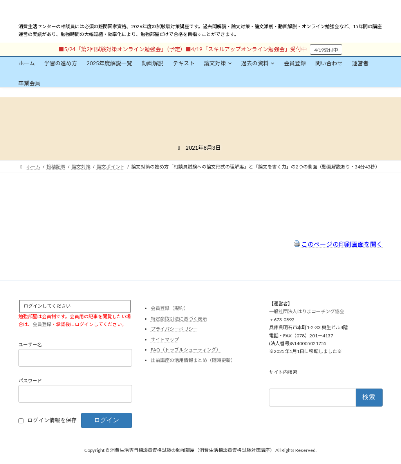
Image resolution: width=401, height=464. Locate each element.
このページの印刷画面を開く (338, 244)
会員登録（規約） (169, 308)
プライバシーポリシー (174, 329)
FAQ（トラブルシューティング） (186, 350)
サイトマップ (165, 339)
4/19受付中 (326, 50)
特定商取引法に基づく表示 (179, 319)
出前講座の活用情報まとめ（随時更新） (193, 360)
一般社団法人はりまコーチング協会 (306, 312)
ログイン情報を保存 (52, 420)
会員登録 (42, 324)
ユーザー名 (30, 345)
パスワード (30, 381)
